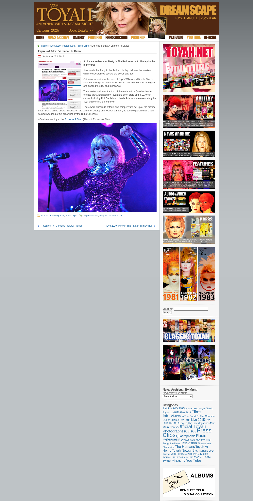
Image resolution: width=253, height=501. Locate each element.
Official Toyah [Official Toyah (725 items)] (191, 426)
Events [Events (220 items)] (175, 412)
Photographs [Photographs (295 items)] (173, 431)
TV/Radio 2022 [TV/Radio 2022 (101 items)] (170, 457)
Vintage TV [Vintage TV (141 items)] (178, 460)
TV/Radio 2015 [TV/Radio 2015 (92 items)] (170, 454)
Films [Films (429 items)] (196, 412)
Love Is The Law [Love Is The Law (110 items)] (188, 423)
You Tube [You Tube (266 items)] (193, 460)
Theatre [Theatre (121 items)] (202, 443)
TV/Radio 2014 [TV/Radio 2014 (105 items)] (206, 450)
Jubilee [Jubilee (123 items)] (175, 419)
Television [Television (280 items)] (189, 443)
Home (44, 45)
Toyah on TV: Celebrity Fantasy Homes (61, 225)
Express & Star (91, 215)
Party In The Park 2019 (110, 215)
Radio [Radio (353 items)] (201, 435)
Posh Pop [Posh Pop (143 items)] (190, 431)
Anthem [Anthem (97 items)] (189, 408)
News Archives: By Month (175, 393)
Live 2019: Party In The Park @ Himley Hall (129, 225)
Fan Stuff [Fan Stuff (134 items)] (185, 412)
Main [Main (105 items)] (212, 423)
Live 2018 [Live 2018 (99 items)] (174, 423)
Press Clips (83, 45)
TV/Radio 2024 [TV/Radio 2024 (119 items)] (202, 457)
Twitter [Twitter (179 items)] (167, 460)
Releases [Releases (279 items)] (170, 439)
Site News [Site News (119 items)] (174, 443)
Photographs (68, 45)
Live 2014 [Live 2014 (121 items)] (185, 419)
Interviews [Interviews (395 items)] (172, 415)
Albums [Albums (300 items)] (178, 408)
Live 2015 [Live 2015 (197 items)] (198, 419)
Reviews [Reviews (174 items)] (184, 439)
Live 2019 (55, 45)
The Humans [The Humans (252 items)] (185, 447)
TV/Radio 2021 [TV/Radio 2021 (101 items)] (200, 454)
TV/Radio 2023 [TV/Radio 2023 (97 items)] (185, 457)
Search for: (168, 309)
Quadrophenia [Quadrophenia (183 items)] (185, 436)
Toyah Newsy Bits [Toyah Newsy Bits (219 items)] (185, 450)
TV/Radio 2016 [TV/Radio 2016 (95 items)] (185, 454)
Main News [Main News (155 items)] (170, 427)
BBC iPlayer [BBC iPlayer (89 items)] (199, 408)
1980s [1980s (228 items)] (167, 408)
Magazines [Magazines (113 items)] (204, 423)
